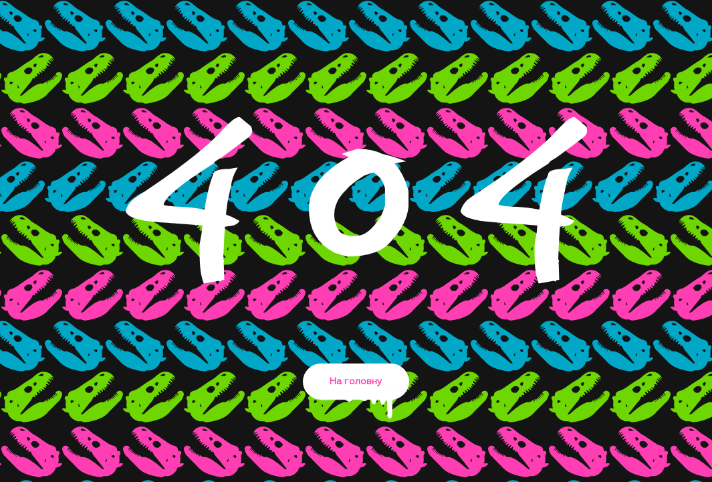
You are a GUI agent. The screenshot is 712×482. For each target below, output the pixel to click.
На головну (356, 388)
